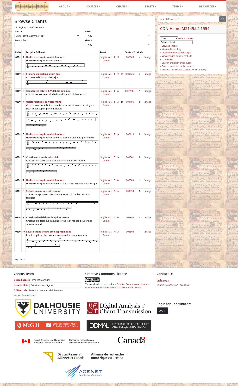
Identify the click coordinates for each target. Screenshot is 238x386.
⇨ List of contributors (25, 295)
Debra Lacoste (22, 279)
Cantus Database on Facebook (173, 284)
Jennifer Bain (21, 285)
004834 (130, 191)
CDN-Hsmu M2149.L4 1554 (184, 28)
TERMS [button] (176, 6)
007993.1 (130, 90)
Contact (163, 280)
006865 (130, 57)
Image (147, 57)
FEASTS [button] (149, 6)
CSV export (168, 59)
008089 (130, 180)
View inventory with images (176, 52)
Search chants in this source (177, 62)
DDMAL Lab (20, 290)
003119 (130, 134)
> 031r (189, 38)
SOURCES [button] (92, 6)
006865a (129, 73)
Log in (162, 310)
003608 (130, 231)
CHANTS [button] (121, 6)
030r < (181, 38)
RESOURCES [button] (206, 6)
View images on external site (177, 55)
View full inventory (172, 49)
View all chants (170, 45)
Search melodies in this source (178, 66)
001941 (130, 157)
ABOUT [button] (63, 6)
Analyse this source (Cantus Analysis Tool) (184, 69)
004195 (130, 101)
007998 (130, 217)
